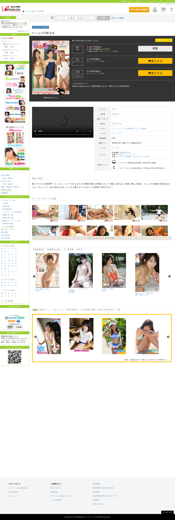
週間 (6, 47)
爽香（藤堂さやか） (142, 293)
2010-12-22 (117, 122)
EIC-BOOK (13, 492)
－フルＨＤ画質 (7, 226)
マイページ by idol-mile (18, 488)
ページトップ (167, 512)
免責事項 (96, 500)
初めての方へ (170, 4)
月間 (11, 47)
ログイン (161, 4)
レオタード (120, 155)
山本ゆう (39, 288)
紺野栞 (104, 288)
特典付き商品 (6, 190)
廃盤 (155, 48)
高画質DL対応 (125, 151)
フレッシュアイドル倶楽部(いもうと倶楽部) (129, 126)
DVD (114, 107)
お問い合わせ (98, 504)
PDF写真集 (5, 235)
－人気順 (4, 203)
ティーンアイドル (130, 153)
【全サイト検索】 (118, 18)
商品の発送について (99, 86)
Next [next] (169, 274)
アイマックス (117, 131)
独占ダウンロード (8, 229)
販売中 (10, 178)
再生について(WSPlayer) (119, 86)
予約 (4, 178)
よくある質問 (56, 500)
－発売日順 (5, 206)
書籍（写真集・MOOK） (11, 187)
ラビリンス (57, 307)
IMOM (129, 141)
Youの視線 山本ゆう (43, 287)
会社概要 (96, 484)
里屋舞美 (72, 290)
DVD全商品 (5, 175)
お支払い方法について (81, 86)
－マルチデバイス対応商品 (11, 212)
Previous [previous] (34, 274)
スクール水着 (143, 155)
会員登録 (54, 492)
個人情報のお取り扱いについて (105, 496)
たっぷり (115, 146)
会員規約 (96, 492)
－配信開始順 (6, 209)
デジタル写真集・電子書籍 (34, 11)
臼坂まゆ (115, 112)
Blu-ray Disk (6, 181)
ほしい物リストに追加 (163, 40)
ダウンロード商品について (61, 496)
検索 (103, 18)
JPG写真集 (5, 238)
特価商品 (4, 193)
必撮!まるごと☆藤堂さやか (144, 291)
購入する (155, 60)
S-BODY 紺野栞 (108, 287)
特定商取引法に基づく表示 (103, 488)
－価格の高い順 (7, 218)
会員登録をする (22, 31)
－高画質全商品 (7, 224)
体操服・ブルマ (131, 155)
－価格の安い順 (7, 215)
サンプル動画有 (7, 301)
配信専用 (4, 232)
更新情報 (4, 38)
